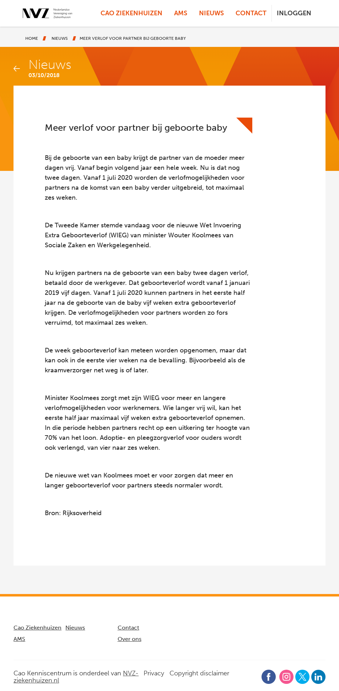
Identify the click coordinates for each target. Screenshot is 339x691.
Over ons (129, 639)
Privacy (154, 673)
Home (31, 38)
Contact (251, 13)
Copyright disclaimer (199, 673)
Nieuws (211, 13)
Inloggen (294, 13)
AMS (180, 13)
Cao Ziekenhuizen (131, 13)
